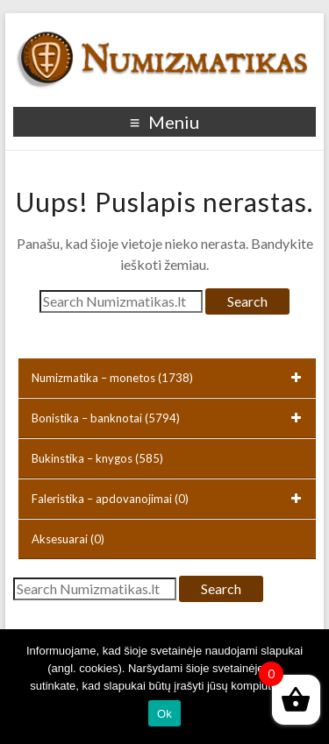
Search (247, 301)
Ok (164, 713)
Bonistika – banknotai (170, 418)
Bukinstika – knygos (97, 458)
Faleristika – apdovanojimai (170, 498)
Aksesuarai (68, 539)
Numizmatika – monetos (170, 377)
